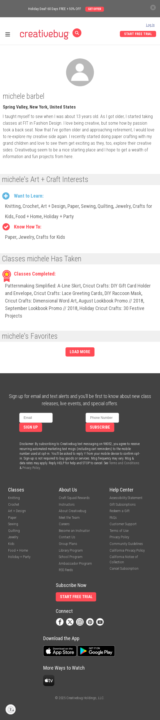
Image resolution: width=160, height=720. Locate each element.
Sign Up (30, 427)
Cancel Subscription (124, 568)
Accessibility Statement (126, 498)
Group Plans (68, 544)
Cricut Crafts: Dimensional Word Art (41, 301)
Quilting (105, 206)
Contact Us (67, 537)
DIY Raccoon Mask (123, 293)
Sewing (88, 206)
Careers (64, 524)
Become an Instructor (74, 531)
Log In (150, 25)
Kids (11, 544)
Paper (73, 206)
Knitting (13, 206)
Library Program (71, 550)
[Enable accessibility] (11, 709)
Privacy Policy (31, 468)
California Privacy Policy (127, 550)
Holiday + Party (59, 216)
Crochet (31, 206)
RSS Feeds (66, 570)
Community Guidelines (126, 544)
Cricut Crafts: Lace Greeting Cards (68, 293)
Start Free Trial (138, 34)
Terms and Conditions (124, 463)
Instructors (67, 504)
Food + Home (29, 216)
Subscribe (100, 427)
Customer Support (123, 524)
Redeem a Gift (120, 511)
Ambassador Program (75, 563)
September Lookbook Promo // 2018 (41, 308)
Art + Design (53, 206)
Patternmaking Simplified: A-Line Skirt (43, 286)
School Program (71, 557)
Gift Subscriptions (123, 504)
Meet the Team (69, 517)
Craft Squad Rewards (74, 498)
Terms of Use (119, 531)
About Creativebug (72, 511)
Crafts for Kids (50, 237)
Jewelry (123, 206)
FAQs (113, 517)
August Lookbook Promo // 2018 (111, 301)
